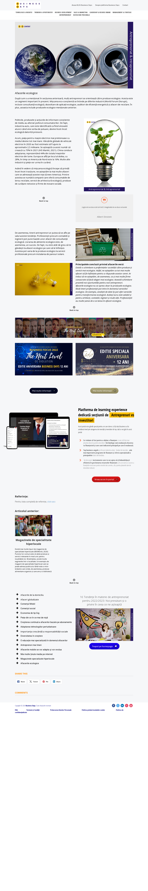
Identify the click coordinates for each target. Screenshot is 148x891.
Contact (125, 5)
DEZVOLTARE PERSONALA (81, 15)
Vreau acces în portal (106, 479)
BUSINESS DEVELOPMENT (63, 12)
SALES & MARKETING (81, 12)
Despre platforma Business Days (107, 5)
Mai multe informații (44, 390)
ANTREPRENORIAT (65, 15)
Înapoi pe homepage (104, 646)
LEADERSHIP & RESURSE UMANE (100, 12)
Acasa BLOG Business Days (82, 5)
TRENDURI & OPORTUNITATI (43, 12)
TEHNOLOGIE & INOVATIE (24, 12)
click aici (51, 501)
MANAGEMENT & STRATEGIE (122, 12)
